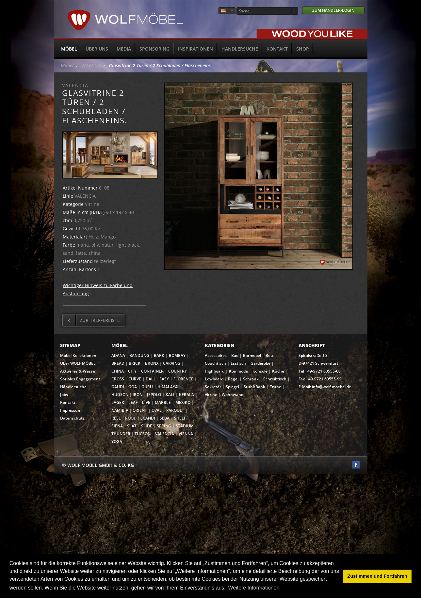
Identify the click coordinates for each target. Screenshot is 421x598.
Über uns (97, 49)
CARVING (171, 363)
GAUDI (117, 387)
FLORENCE (183, 379)
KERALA (186, 394)
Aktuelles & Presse (77, 371)
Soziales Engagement (80, 379)
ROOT (130, 418)
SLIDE (146, 426)
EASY (164, 379)
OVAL (157, 410)
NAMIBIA (119, 410)
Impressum (70, 410)
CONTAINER (152, 371)
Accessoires (216, 355)
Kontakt (277, 49)
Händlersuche (239, 49)
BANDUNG (139, 355)
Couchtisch (215, 363)
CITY (132, 371)
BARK (159, 355)
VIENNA (186, 434)
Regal (233, 379)
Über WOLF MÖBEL (78, 363)
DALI (150, 379)
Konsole (259, 371)
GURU (147, 387)
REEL (116, 418)
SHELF (180, 418)
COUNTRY (177, 371)
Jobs (64, 394)
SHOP (302, 49)
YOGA (116, 441)
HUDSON (119, 394)
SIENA (117, 426)
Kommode (238, 371)
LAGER (117, 402)
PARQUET (175, 410)
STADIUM (185, 426)
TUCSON (143, 434)
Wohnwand (232, 394)
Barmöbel (252, 355)
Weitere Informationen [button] (253, 587)
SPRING (164, 426)
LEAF (133, 402)
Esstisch (238, 363)
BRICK (134, 363)
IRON (137, 394)
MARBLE (163, 402)
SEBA (165, 418)
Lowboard (214, 379)
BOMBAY (177, 355)
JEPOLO (154, 394)
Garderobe (260, 363)
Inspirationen (195, 49)
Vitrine (211, 394)
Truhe (275, 387)
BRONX (151, 363)
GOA (132, 387)
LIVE (146, 402)
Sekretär (213, 387)
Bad (234, 355)
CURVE (134, 379)
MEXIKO (182, 402)
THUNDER (120, 434)
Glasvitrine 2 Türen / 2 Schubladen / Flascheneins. (160, 65)
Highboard (214, 371)
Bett (270, 355)
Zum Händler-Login (333, 10)
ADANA (118, 355)
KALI (170, 394)
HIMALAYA (167, 387)
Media (124, 49)
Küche (278, 371)
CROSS (117, 379)
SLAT (132, 426)
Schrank (251, 379)
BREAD (117, 363)
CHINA (117, 371)
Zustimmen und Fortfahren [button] (377, 576)
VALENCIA (91, 65)
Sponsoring (154, 49)
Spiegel (232, 387)
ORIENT (140, 410)
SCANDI (147, 418)
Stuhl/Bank (254, 387)
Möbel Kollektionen (78, 355)
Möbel (69, 49)
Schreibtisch (274, 379)
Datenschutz (72, 418)
